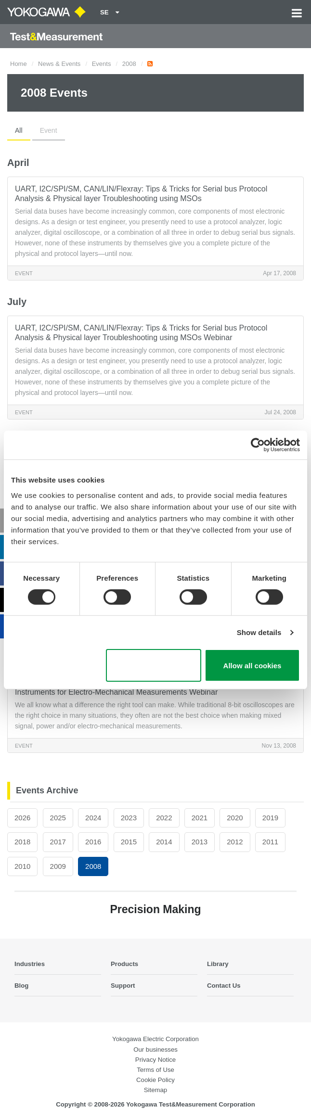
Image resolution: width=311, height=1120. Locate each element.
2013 (199, 842)
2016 (93, 842)
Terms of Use (155, 1069)
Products (124, 963)
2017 (58, 842)
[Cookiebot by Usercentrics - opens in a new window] (258, 445)
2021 (199, 818)
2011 (270, 842)
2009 (58, 866)
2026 (22, 818)
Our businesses (155, 1049)
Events (101, 63)
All (19, 130)
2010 (22, 866)
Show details (259, 632)
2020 (235, 818)
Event (48, 130)
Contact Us (224, 985)
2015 (129, 842)
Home (18, 63)
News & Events (59, 63)
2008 (129, 63)
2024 (93, 818)
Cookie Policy (155, 1079)
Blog (21, 985)
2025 (58, 818)
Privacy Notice (155, 1059)
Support (123, 985)
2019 (270, 818)
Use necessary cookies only (153, 665)
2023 (129, 818)
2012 (235, 842)
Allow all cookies (252, 666)
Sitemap (155, 1090)
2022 (164, 818)
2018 (22, 842)
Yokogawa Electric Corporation (155, 1039)
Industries (29, 963)
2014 (164, 842)
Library (218, 963)
